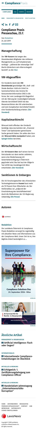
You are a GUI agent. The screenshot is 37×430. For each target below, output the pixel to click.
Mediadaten (24, 404)
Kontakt (24, 406)
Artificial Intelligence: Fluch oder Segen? (16, 344)
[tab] (7, 11)
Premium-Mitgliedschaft (10, 406)
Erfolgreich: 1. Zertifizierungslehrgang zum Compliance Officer (15, 372)
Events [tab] (21, 12)
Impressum (5, 408)
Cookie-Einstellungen (9, 410)
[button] (13, 24)
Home (3, 404)
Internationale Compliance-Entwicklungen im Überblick (17, 357)
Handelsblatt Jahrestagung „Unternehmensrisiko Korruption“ (16, 388)
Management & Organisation (15, 18)
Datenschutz (16, 408)
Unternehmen (12, 404)
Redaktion (9, 38)
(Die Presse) (15, 197)
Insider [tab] (29, 12)
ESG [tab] (15, 12)
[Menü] (2, 3)
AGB (30, 406)
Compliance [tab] (7, 12)
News (3, 18)
